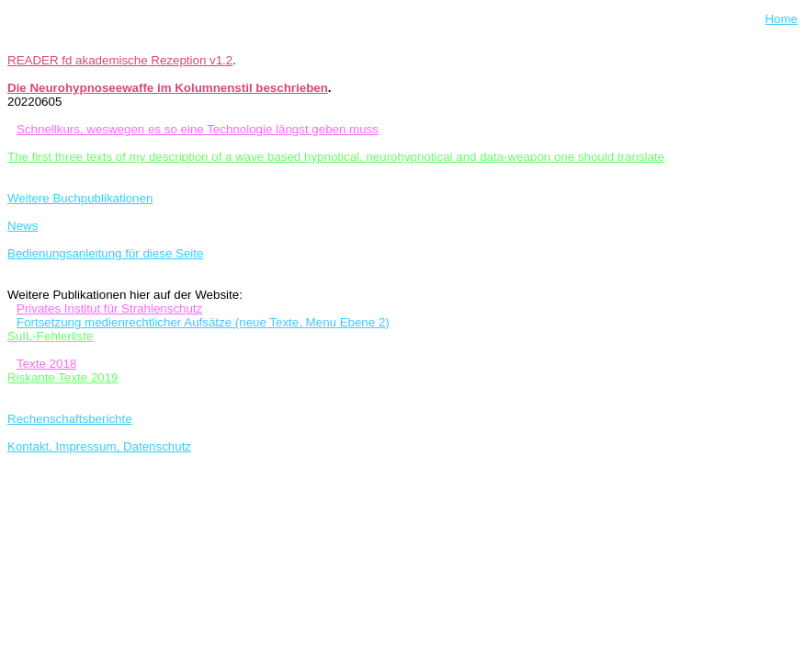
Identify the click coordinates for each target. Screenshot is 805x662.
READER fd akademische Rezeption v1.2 (119, 60)
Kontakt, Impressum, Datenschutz (99, 446)
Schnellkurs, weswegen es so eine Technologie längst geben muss (198, 129)
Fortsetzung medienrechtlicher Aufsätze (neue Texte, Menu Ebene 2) (203, 322)
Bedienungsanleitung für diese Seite (105, 253)
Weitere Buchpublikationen (80, 198)
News (22, 226)
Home (781, 19)
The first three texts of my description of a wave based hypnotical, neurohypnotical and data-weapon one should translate (335, 157)
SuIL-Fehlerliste (50, 336)
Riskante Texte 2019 (63, 377)
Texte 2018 (46, 364)
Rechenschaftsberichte (69, 419)
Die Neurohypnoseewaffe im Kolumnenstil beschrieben (167, 88)
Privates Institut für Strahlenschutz (109, 308)
